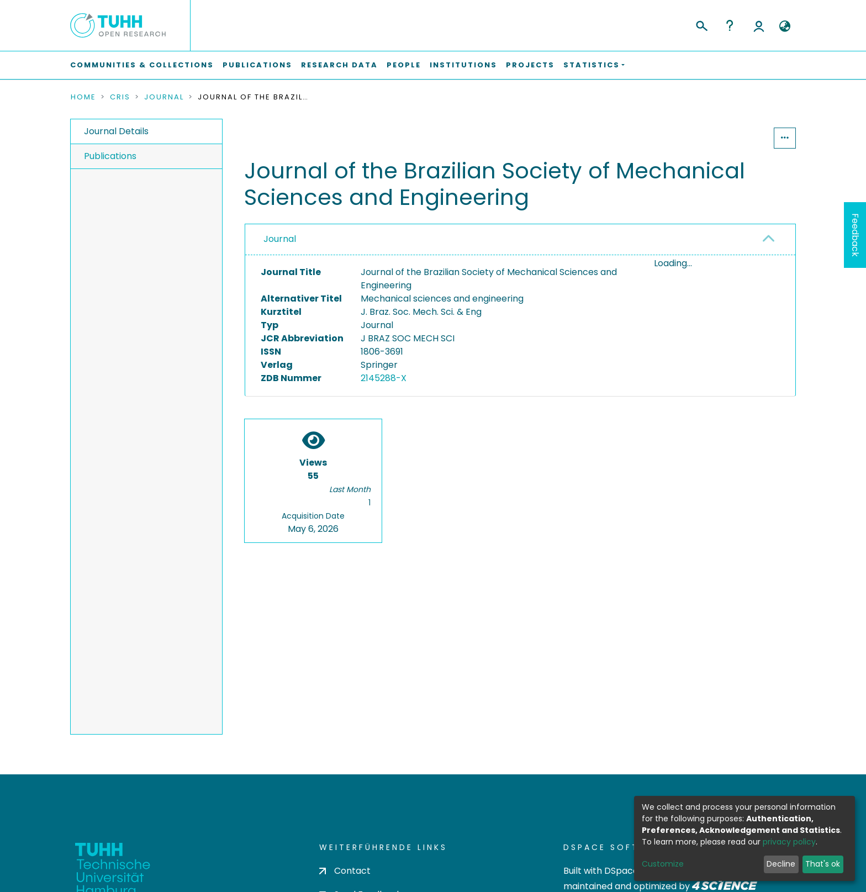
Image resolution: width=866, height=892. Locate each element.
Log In (759, 25)
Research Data (339, 65)
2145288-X (383, 378)
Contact (345, 870)
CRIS (120, 97)
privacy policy (789, 841)
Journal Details (116, 131)
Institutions (463, 65)
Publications (257, 65)
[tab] (520, 239)
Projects (530, 65)
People (404, 65)
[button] (784, 26)
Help (729, 25)
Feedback (855, 235)
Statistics (740, 137)
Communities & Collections (142, 65)
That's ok (822, 863)
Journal (164, 97)
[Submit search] (701, 24)
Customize (663, 863)
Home (83, 97)
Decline (781, 863)
